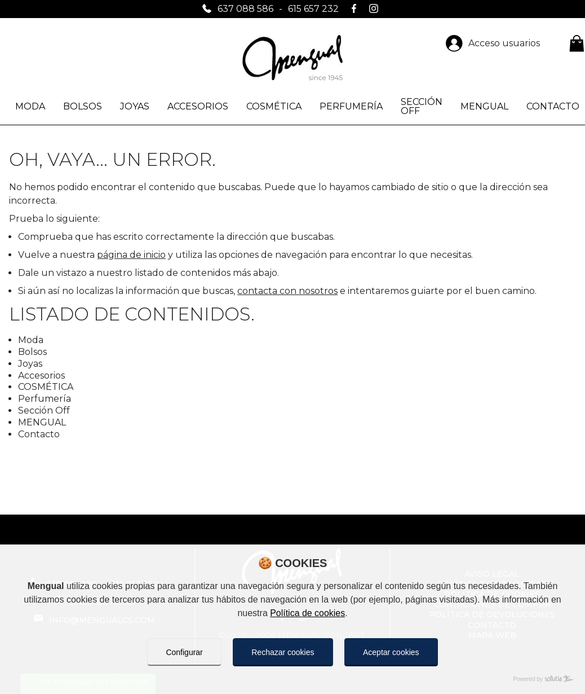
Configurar (184, 652)
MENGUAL (484, 106)
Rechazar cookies (282, 652)
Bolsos (82, 106)
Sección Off (421, 106)
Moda (30, 106)
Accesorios (197, 106)
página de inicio (131, 254)
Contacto (39, 434)
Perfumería (351, 106)
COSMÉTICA (274, 106)
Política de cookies (307, 613)
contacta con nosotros (287, 290)
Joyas (134, 106)
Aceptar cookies (391, 652)
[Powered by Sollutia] (292, 679)
